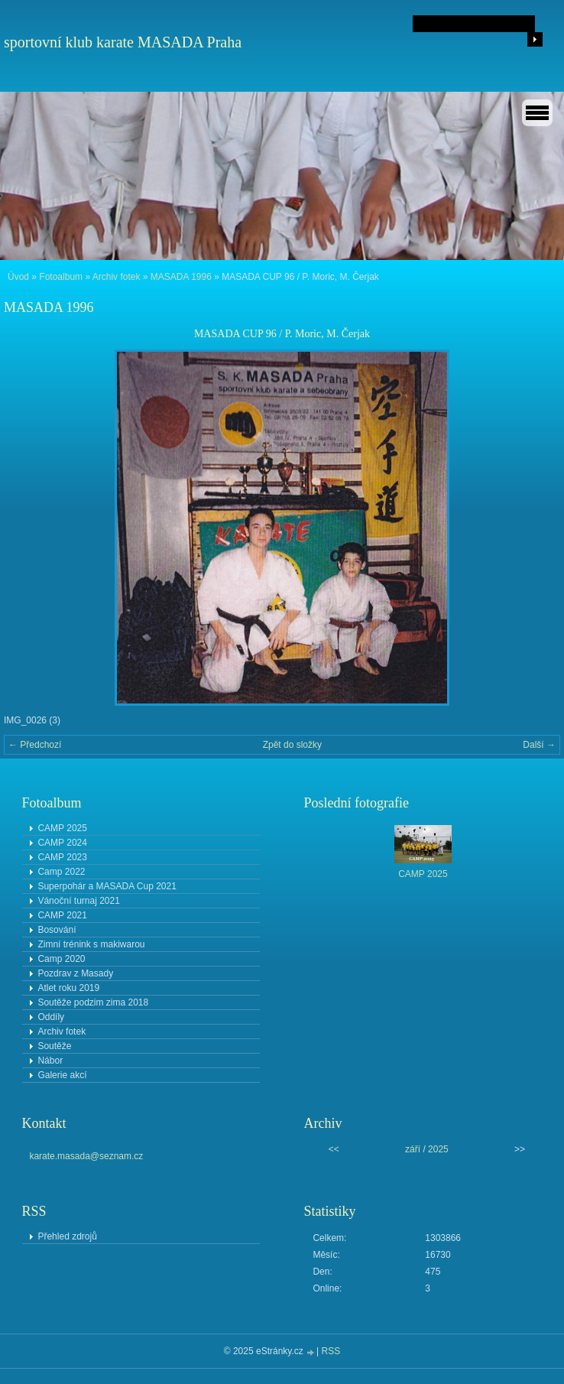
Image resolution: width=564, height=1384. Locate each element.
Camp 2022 (61, 871)
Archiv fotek (116, 276)
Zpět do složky (292, 744)
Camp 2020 (61, 959)
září (412, 1149)
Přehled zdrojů (66, 1236)
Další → (539, 744)
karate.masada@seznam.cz (86, 1156)
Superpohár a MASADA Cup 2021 (106, 886)
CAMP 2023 (61, 857)
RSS (331, 1351)
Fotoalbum (61, 276)
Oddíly (50, 1017)
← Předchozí (34, 744)
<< (334, 1149)
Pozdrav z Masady (75, 973)
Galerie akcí (61, 1075)
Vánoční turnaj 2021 (78, 900)
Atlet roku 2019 (68, 988)
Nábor (50, 1060)
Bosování (56, 929)
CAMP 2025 (61, 828)
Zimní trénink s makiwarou (90, 944)
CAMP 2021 (61, 915)
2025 (438, 1149)
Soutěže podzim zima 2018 (92, 1002)
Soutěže (54, 1046)
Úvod (18, 276)
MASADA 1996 (181, 276)
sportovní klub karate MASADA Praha (122, 42)
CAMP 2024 (61, 842)
